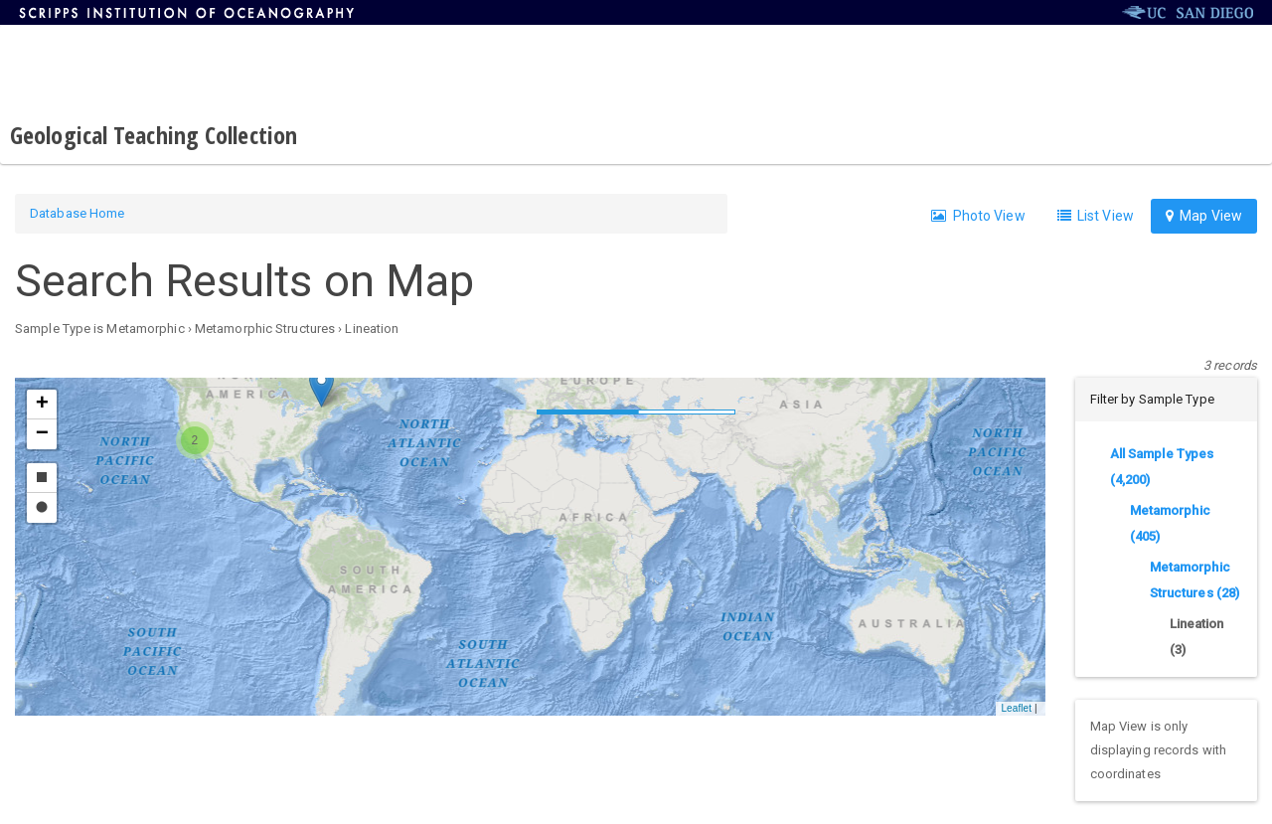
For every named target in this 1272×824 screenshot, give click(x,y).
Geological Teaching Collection (153, 134)
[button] (321, 387)
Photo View (978, 216)
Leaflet (1016, 708)
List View (1095, 216)
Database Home (77, 213)
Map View (1204, 216)
